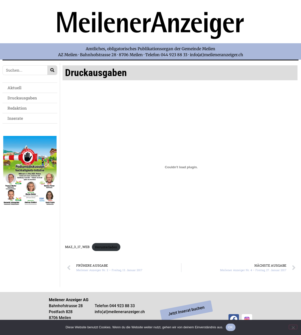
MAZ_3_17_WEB (77, 247)
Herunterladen (106, 247)
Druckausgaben (22, 97)
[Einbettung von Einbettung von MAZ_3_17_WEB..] (181, 167)
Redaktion (18, 108)
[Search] (52, 70)
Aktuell (15, 87)
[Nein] (293, 327)
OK (230, 327)
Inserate (16, 118)
